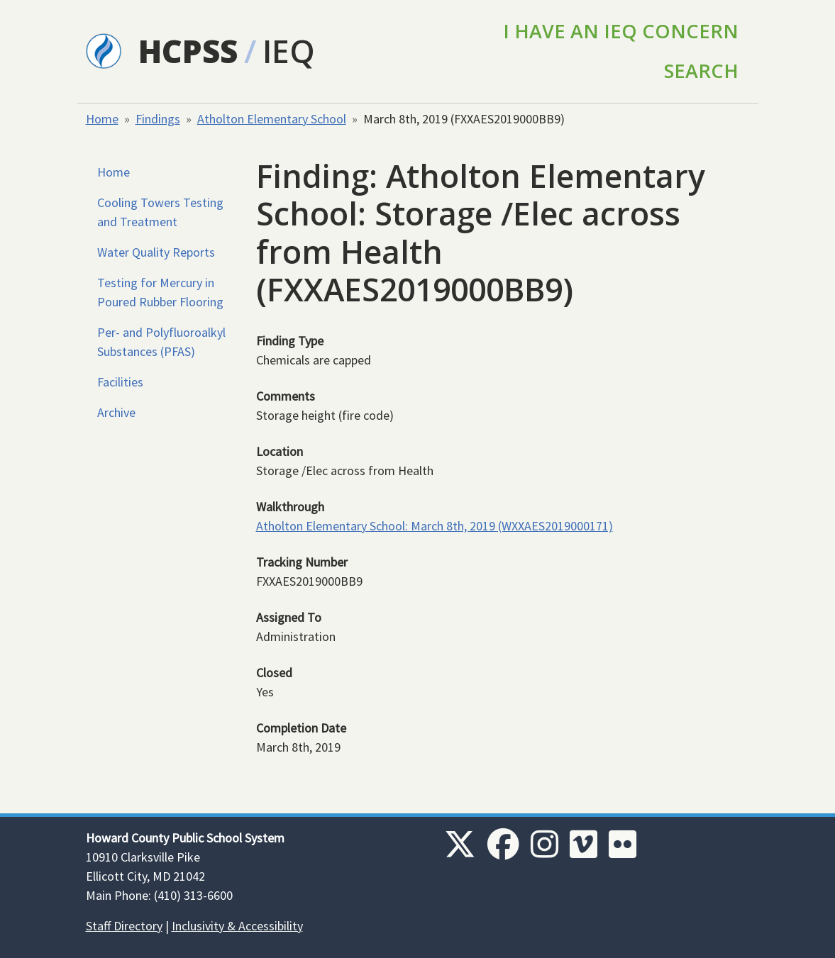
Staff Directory (124, 926)
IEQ (288, 50)
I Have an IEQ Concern (621, 31)
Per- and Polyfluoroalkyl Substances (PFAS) (161, 342)
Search (701, 70)
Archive (116, 412)
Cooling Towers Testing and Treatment (160, 212)
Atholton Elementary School (271, 119)
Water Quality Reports (156, 252)
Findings (158, 119)
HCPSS (188, 50)
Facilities (120, 382)
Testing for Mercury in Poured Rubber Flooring (160, 292)
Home (102, 119)
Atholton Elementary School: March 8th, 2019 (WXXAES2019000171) (434, 526)
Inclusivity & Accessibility (237, 926)
